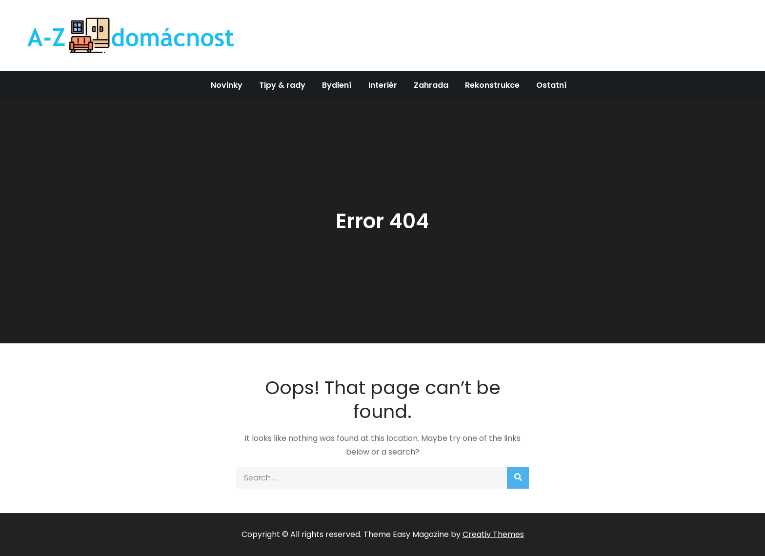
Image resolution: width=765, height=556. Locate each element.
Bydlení (337, 85)
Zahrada (431, 85)
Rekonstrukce (492, 85)
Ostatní (551, 85)
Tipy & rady (282, 85)
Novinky (226, 85)
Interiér (382, 85)
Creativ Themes (493, 534)
